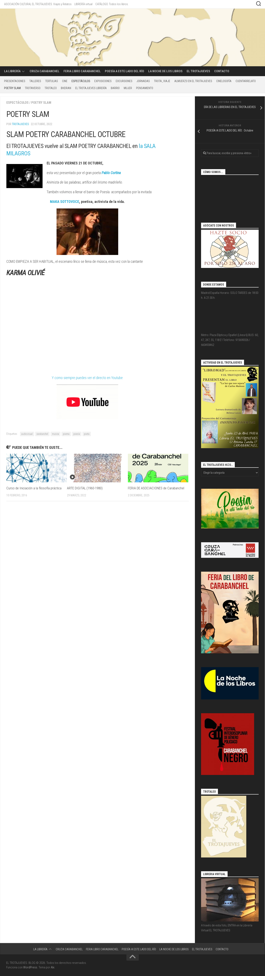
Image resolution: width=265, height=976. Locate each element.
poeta (86, 434)
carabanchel (42, 434)
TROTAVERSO (33, 88)
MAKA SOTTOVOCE (64, 201)
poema (66, 434)
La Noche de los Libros (165, 71)
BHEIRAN (66, 88)
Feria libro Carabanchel (82, 71)
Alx (52, 967)
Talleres (35, 81)
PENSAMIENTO (144, 88)
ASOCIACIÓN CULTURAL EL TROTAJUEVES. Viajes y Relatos (38, 4)
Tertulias (51, 81)
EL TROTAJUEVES (198, 71)
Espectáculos (81, 81)
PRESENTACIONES (14, 81)
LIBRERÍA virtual (83, 4)
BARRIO (115, 88)
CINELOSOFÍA (223, 81)
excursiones (124, 81)
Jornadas (143, 81)
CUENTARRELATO (246, 81)
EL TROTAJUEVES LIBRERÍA (91, 88)
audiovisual (27, 434)
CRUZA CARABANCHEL (44, 71)
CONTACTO (221, 71)
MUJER (128, 88)
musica (55, 434)
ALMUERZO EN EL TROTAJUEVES (193, 81)
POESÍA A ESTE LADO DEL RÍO (124, 71)
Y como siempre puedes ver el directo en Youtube (87, 378)
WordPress (30, 967)
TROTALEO (51, 88)
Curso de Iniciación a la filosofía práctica (33, 488)
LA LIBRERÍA (12, 71)
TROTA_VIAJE (162, 81)
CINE (64, 81)
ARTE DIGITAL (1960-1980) (85, 488)
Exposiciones (103, 81)
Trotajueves (20, 124)
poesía (76, 434)
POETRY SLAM (12, 88)
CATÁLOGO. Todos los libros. (111, 4)
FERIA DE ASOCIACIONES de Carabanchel (156, 488)
